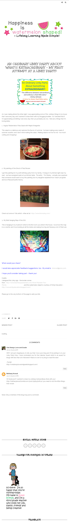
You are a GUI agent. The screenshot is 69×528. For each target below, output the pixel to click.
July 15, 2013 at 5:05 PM (12, 350)
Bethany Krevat (12, 373)
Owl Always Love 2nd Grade (16, 347)
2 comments (6, 314)
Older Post (62, 325)
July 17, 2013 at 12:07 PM (12, 376)
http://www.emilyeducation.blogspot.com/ (16, 287)
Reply (65, 368)
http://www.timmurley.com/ (40, 213)
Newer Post (7, 325)
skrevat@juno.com (59, 268)
